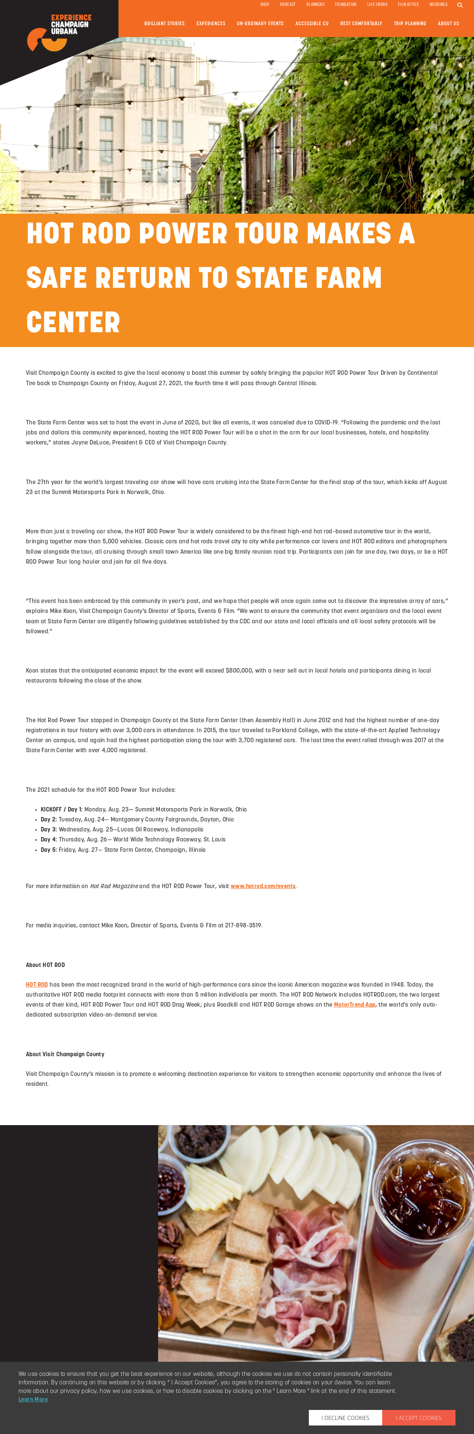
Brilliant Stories (164, 24)
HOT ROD (37, 985)
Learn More (33, 1400)
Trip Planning (410, 24)
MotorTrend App (354, 1005)
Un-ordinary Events (260, 24)
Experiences (211, 24)
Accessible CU (312, 24)
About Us (448, 24)
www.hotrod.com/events (263, 887)
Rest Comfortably (361, 24)
